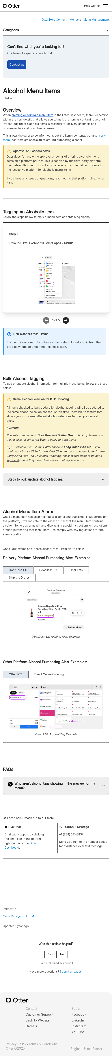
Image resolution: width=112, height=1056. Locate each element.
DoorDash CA (48, 570)
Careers (31, 1026)
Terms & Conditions (43, 1044)
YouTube (78, 1032)
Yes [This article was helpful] (50, 954)
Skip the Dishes (19, 577)
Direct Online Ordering (49, 674)
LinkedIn (78, 1020)
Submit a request (71, 971)
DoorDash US (18, 570)
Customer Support (39, 1014)
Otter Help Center (53, 19)
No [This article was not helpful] (62, 954)
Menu (35, 916)
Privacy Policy (16, 1044)
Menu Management (96, 19)
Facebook (79, 1014)
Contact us (17, 64)
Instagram (79, 1026)
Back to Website (38, 1020)
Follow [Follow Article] (8, 98)
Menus (74, 19)
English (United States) (88, 1049)
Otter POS (15, 674)
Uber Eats (76, 570)
